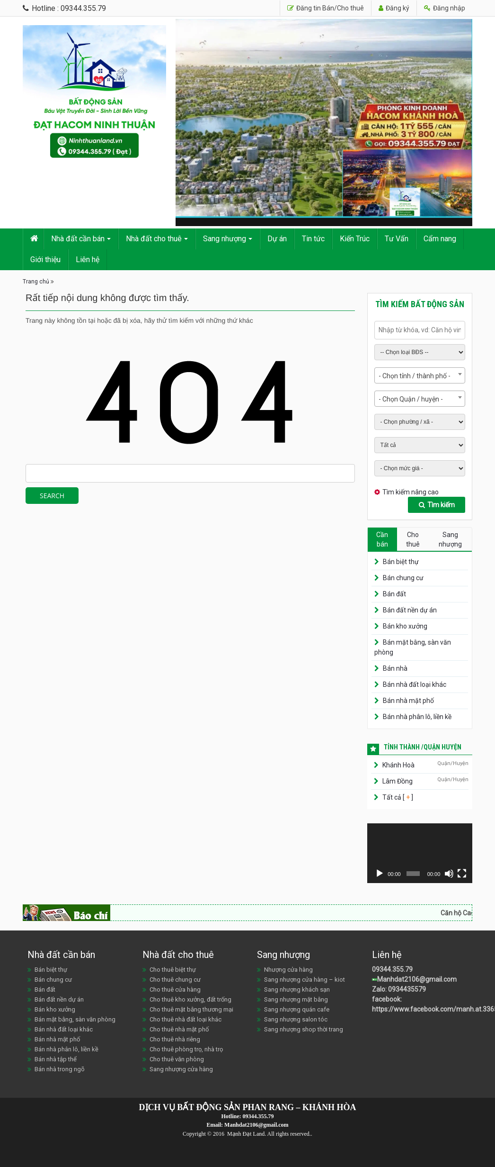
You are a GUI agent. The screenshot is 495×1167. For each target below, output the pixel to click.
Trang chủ (36, 281)
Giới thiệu (45, 259)
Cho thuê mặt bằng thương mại (191, 1009)
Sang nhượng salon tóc (295, 1019)
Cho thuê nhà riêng (175, 1039)
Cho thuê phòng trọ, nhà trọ (186, 1049)
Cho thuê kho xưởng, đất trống (190, 999)
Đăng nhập (444, 8)
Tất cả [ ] (397, 797)
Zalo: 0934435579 (399, 989)
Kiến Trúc (355, 238)
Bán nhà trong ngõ (60, 1069)
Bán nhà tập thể (56, 1059)
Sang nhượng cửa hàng (181, 1069)
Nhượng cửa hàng (288, 969)
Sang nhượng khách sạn (297, 989)
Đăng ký (394, 8)
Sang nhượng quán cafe (296, 1009)
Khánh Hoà (398, 765)
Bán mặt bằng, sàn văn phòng (75, 1019)
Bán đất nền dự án (410, 610)
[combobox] (420, 375)
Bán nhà (395, 668)
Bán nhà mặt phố (408, 700)
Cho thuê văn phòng (177, 1059)
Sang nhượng (224, 238)
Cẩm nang (440, 238)
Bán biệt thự (401, 561)
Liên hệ (87, 259)
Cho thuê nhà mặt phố (179, 1029)
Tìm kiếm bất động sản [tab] (419, 304)
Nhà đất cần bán (78, 238)
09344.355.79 (392, 969)
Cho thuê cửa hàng (175, 989)
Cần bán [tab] (382, 539)
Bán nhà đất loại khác (414, 684)
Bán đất (394, 594)
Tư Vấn (396, 238)
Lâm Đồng (397, 781)
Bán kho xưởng (405, 626)
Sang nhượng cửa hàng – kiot (304, 979)
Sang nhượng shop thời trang (303, 1029)
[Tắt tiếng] (449, 873)
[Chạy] (379, 873)
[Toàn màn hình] (462, 873)
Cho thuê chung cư (175, 979)
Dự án (277, 238)
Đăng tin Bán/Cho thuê (325, 8)
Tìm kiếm (437, 505)
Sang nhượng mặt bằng (296, 999)
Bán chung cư (403, 578)
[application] (420, 853)
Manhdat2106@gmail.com (417, 979)
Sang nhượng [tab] (450, 539)
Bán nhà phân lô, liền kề (417, 716)
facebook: (387, 999)
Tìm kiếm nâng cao (410, 492)
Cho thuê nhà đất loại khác (185, 1019)
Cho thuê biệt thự (173, 969)
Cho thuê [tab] (413, 539)
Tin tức (313, 238)
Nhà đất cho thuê (154, 238)
